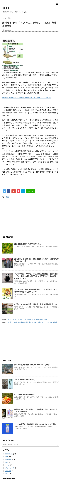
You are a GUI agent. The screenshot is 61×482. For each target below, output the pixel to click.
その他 (7, 465)
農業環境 (8, 459)
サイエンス (9, 454)
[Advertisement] (19, 36)
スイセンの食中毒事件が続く (24, 380)
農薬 (6, 474)
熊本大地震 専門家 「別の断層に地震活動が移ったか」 (28, 319)
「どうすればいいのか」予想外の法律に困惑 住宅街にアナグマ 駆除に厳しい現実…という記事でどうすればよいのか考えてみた (36, 276)
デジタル (8, 471)
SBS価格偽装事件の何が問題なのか (27, 244)
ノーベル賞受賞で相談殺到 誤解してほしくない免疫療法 (35, 424)
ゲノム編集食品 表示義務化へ (24, 394)
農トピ (6, 8)
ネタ (6, 462)
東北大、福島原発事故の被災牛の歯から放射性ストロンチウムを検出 (32, 322)
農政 (7, 197)
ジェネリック (9, 468)
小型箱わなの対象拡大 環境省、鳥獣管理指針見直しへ (36, 304)
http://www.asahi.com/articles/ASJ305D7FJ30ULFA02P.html (26, 98)
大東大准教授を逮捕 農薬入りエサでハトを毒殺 (31, 365)
